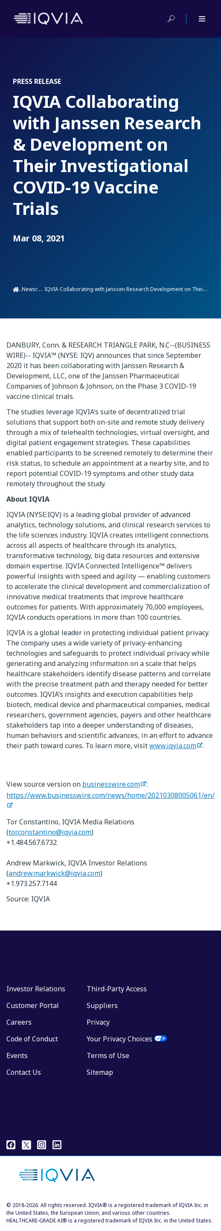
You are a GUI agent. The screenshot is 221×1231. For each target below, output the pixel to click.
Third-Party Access (117, 988)
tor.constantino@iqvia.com (50, 832)
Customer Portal (32, 1005)
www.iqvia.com (172, 745)
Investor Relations (35, 988)
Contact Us (23, 1072)
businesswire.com (111, 784)
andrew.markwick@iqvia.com (54, 873)
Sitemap (100, 1072)
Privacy (98, 1022)
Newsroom (35, 289)
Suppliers (102, 1005)
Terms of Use (108, 1055)
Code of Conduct (32, 1039)
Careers (19, 1022)
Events (17, 1055)
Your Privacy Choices (119, 1039)
